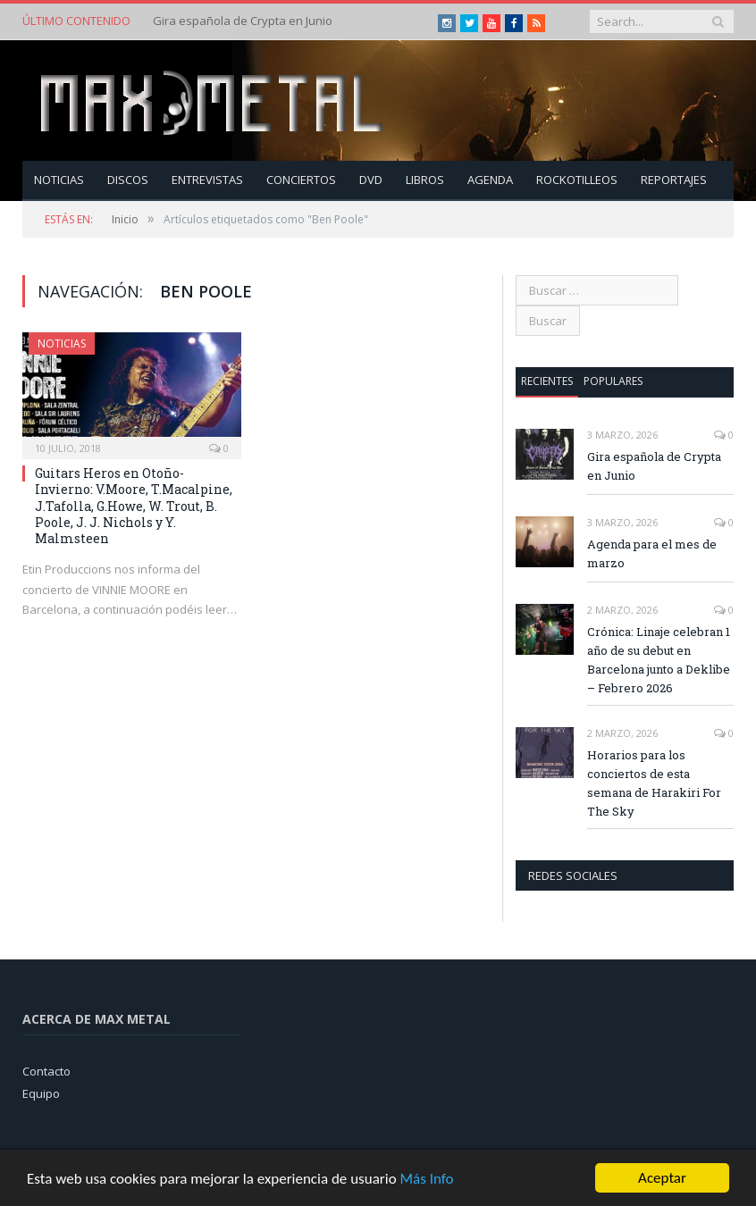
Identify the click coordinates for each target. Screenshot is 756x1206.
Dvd (370, 180)
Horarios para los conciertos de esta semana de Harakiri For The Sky (654, 783)
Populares (613, 381)
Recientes (547, 381)
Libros (425, 180)
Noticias (59, 180)
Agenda (490, 180)
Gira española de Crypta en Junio (242, 21)
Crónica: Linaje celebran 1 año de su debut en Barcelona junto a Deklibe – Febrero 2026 (658, 660)
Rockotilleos (576, 180)
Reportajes (674, 180)
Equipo (41, 1093)
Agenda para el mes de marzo (652, 553)
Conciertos (301, 180)
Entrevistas (207, 180)
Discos (127, 180)
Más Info (426, 1183)
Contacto (46, 1071)
